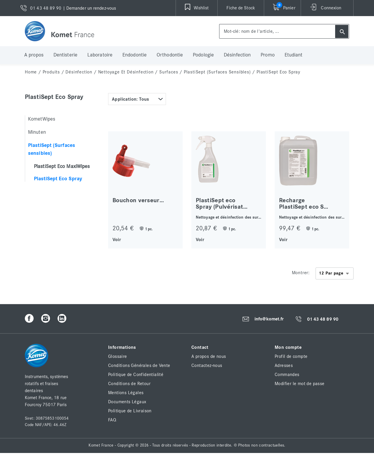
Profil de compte (291, 356)
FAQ (112, 420)
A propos (34, 55)
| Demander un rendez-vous (89, 8)
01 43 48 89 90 (322, 319)
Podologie (203, 55)
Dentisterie (65, 55)
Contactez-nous (206, 365)
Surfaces (168, 72)
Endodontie (134, 55)
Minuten (37, 132)
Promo (268, 55)
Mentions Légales (125, 392)
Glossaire (117, 356)
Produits (51, 72)
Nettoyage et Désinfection (126, 72)
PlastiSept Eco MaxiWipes (62, 166)
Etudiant (294, 55)
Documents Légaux (127, 401)
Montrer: (301, 272)
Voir (116, 239)
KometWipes (41, 119)
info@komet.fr (269, 319)
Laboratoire (99, 55)
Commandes (287, 374)
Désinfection (237, 55)
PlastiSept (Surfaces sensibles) (217, 72)
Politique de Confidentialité (135, 374)
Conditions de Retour (129, 383)
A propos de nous (208, 356)
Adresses (284, 365)
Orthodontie (170, 55)
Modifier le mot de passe (300, 383)
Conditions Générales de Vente (139, 365)
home (31, 72)
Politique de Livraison (130, 410)
